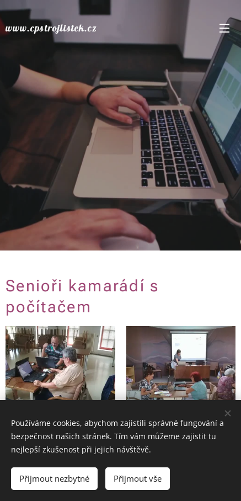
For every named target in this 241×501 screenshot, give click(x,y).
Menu (224, 28)
